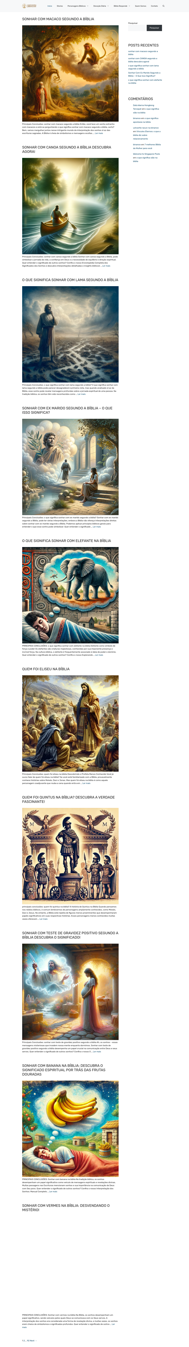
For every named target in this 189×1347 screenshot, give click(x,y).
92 (28, 1340)
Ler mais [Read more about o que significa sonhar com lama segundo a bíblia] (81, 394)
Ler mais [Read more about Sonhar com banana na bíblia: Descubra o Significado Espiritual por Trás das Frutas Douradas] (53, 1191)
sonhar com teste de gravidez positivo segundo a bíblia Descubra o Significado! (70, 935)
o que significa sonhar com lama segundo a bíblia (70, 280)
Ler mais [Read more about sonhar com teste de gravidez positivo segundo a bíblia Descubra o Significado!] (97, 1051)
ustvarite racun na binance (146, 128)
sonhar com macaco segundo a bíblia (58, 19)
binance (137, 118)
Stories (60, 6)
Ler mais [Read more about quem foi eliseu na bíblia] (86, 783)
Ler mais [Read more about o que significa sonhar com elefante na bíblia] (99, 655)
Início (49, 6)
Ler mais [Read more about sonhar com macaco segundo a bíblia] (99, 133)
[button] (163, 6)
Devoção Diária (102, 6)
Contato (154, 6)
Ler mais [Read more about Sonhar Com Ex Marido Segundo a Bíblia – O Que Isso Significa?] (97, 526)
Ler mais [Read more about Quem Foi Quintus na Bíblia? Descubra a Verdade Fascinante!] (43, 919)
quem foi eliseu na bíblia (46, 669)
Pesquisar (133, 23)
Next (33, 1340)
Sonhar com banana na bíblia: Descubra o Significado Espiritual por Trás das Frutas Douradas (63, 1069)
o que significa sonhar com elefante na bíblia (66, 541)
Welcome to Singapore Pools (146, 154)
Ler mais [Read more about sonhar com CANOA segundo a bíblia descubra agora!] (106, 266)
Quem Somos (140, 6)
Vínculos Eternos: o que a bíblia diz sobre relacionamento (147, 135)
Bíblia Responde (123, 6)
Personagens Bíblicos (79, 6)
